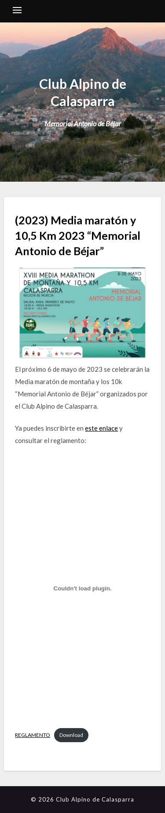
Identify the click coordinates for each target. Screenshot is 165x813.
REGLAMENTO (32, 735)
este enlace (101, 428)
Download (71, 735)
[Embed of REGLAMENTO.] (82, 589)
